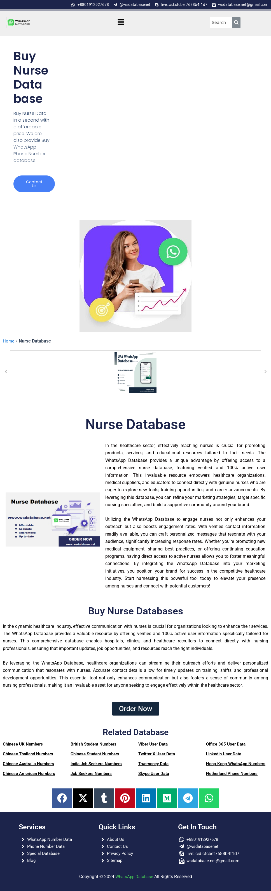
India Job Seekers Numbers (96, 764)
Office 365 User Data (226, 744)
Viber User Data (153, 744)
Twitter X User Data (156, 754)
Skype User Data (153, 773)
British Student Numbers (93, 744)
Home (9, 341)
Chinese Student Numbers (95, 754)
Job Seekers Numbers (91, 773)
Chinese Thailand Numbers (28, 754)
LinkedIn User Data (223, 754)
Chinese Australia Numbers (28, 764)
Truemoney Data (153, 764)
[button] (121, 22)
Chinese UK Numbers (23, 744)
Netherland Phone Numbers (232, 773)
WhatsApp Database (134, 876)
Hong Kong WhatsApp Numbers (235, 764)
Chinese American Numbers (29, 773)
